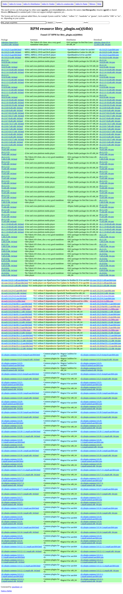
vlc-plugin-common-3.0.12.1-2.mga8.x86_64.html (20, 571)
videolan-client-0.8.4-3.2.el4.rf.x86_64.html (10, 43)
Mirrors (92, 4)
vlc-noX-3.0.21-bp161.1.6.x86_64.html (16, 322)
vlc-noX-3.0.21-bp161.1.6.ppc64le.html (16, 317)
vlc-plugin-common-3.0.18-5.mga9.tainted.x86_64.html (12, 427)
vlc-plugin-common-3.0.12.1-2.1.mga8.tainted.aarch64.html (13, 556)
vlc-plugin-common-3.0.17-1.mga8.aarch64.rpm (99, 489)
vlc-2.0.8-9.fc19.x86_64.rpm (110, 105)
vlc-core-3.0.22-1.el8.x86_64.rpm (103, 286)
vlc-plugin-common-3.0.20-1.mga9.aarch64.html (20, 393)
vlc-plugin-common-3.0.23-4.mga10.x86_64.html (20, 360)
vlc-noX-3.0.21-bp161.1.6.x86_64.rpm (105, 322)
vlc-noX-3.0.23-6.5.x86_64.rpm (102, 293)
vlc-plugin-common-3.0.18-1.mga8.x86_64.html (20, 455)
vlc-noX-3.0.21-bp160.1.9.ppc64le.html (16, 327)
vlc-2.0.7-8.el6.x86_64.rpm (109, 118)
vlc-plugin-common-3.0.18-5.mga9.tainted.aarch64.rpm (91, 422)
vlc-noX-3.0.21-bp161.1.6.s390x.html (16, 320)
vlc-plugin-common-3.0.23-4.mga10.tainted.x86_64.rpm (91, 369)
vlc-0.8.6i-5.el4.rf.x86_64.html (9, 269)
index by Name (81, 4)
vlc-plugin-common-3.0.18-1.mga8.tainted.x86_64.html (12, 465)
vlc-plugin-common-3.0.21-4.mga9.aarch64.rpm (99, 374)
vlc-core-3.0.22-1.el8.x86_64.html (14, 286)
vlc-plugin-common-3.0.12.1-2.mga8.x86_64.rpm (99, 571)
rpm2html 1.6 (17, 587)
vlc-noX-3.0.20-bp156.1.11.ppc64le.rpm (105, 338)
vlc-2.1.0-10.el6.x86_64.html (12, 100)
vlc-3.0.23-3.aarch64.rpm (109, 50)
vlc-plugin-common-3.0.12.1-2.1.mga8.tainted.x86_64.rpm (91, 561)
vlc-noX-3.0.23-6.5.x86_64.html (13, 293)
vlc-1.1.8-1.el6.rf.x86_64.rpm (107, 240)
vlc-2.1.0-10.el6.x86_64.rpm (110, 100)
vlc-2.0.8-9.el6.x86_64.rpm (109, 108)
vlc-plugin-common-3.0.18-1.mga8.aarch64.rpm (99, 451)
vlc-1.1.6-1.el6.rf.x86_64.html (9, 245)
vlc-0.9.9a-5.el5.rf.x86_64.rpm (107, 264)
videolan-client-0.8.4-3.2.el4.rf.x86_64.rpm (102, 43)
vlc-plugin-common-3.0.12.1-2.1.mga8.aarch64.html (21, 547)
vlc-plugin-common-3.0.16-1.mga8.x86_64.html (20, 513)
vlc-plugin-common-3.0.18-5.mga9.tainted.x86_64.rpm (91, 427)
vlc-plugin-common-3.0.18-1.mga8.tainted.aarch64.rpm (91, 460)
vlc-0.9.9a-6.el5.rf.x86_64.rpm (107, 260)
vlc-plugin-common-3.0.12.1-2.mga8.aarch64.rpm (99, 566)
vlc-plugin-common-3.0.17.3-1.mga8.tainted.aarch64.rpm (91, 479)
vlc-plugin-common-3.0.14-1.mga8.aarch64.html (20, 527)
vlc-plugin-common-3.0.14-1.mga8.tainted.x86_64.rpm (91, 542)
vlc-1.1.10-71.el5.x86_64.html (8, 216)
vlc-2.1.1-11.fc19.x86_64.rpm (107, 86)
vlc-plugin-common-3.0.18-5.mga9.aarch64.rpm (99, 412)
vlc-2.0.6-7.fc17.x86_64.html (12, 124)
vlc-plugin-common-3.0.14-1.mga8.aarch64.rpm (99, 527)
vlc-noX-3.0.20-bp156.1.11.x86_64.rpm (105, 341)
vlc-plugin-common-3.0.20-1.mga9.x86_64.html (20, 398)
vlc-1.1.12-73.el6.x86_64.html (8, 163)
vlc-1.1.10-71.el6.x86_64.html (8, 206)
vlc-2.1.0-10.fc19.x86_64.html (9, 96)
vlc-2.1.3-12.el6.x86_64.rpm (110, 80)
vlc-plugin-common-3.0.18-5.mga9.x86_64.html (20, 417)
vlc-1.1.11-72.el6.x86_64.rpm (106, 182)
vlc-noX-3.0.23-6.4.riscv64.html (13, 296)
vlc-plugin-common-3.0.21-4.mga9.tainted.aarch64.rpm (91, 383)
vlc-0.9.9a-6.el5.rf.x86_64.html (9, 260)
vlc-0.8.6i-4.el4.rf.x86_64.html (9, 274)
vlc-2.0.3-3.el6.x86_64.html (12, 142)
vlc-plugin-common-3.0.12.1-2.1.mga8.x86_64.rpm (100, 551)
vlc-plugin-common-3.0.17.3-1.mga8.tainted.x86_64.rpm (91, 484)
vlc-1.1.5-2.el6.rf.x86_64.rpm (107, 250)
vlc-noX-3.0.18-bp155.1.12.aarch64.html (17, 343)
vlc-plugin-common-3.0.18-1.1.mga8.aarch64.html (20, 431)
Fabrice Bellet (6, 591)
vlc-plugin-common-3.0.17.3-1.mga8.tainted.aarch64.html (12, 479)
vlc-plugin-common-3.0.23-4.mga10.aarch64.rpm (99, 355)
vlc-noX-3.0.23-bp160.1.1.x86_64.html (16, 312)
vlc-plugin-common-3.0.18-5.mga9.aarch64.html (20, 412)
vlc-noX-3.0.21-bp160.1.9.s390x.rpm (104, 330)
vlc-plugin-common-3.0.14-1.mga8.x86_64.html (20, 532)
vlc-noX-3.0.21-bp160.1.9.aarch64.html (16, 325)
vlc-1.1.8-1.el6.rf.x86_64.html (9, 240)
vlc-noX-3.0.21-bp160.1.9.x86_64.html (16, 333)
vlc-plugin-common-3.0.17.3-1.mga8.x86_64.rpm (99, 475)
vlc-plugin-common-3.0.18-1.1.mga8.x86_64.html (20, 436)
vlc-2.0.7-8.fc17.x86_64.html (12, 116)
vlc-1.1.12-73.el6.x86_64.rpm (106, 163)
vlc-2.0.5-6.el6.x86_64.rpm (109, 134)
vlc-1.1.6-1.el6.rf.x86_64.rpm (107, 245)
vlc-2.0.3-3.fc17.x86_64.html (12, 139)
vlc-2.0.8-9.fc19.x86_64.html (12, 105)
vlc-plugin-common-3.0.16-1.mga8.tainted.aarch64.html (12, 518)
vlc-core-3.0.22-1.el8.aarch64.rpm (103, 280)
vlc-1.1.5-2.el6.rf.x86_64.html (9, 250)
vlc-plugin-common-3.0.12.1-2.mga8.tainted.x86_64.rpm (91, 580)
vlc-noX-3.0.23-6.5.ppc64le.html (14, 291)
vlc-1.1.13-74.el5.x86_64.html (8, 148)
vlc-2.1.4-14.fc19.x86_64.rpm (107, 66)
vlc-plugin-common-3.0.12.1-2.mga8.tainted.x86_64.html (12, 580)
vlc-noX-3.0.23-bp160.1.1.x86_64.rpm (105, 312)
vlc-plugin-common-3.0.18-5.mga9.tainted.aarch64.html (12, 422)
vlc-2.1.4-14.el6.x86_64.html (12, 70)
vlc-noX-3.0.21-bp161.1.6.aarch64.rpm (105, 314)
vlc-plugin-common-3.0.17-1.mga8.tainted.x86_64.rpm (91, 503)
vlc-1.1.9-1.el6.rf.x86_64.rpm (107, 236)
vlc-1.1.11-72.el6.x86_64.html (8, 182)
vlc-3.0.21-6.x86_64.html (11, 57)
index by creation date (65, 4)
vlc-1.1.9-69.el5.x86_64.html (12, 229)
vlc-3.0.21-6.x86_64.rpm (108, 57)
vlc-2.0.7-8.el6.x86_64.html (12, 118)
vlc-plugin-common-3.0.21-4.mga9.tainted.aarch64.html (12, 383)
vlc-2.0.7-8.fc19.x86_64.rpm (110, 113)
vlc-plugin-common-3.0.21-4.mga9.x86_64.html (20, 379)
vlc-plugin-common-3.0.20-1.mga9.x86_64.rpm (98, 398)
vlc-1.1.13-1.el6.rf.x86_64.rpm (107, 158)
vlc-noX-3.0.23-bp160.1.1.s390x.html (16, 309)
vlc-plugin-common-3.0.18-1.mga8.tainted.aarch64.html (12, 460)
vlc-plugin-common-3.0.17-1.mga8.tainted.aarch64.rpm (91, 499)
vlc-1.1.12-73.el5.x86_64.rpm (106, 172)
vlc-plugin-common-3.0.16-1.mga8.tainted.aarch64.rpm (91, 518)
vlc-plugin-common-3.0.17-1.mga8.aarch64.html (20, 489)
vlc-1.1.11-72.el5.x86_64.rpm (106, 192)
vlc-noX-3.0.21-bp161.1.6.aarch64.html (16, 314)
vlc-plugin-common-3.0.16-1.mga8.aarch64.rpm (99, 508)
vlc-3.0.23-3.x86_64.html (11, 52)
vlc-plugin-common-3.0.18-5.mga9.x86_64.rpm (98, 417)
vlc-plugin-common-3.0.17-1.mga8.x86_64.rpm (98, 494)
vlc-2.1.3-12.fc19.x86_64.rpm (107, 76)
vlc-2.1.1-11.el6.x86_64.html (12, 90)
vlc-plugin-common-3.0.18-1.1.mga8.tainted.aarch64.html (13, 441)
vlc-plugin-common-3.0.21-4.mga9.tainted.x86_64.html (12, 388)
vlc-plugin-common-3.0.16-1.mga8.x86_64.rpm (98, 513)
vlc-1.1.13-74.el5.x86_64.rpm (106, 148)
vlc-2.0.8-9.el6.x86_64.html (12, 108)
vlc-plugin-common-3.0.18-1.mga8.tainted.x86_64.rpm (91, 465)
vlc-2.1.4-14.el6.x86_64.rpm (110, 70)
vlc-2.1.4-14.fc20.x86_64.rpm (107, 61)
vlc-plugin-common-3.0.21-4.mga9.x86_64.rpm (98, 379)
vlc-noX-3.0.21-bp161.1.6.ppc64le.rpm (105, 317)
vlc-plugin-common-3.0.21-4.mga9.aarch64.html (20, 374)
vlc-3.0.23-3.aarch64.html (11, 50)
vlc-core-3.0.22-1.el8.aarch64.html (14, 280)
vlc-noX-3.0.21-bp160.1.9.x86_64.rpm (105, 333)
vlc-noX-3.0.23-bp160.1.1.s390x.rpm (104, 309)
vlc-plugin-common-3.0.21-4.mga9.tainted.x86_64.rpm (91, 388)
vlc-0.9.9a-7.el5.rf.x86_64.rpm (107, 255)
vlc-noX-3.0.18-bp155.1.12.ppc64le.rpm (105, 346)
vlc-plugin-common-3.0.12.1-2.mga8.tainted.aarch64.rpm (91, 575)
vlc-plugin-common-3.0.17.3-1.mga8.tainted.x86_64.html (12, 484)
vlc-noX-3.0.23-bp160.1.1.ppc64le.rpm (105, 306)
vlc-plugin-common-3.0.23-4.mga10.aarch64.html (20, 355)
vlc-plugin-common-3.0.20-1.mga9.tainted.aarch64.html (12, 403)
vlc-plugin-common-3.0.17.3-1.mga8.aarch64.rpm (99, 470)
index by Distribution (31, 4)
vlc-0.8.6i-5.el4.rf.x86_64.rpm (107, 269)
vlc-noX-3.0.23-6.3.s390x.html (13, 301)
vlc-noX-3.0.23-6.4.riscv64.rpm (102, 296)
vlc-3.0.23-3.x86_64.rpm (108, 52)
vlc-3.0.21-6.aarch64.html (11, 55)
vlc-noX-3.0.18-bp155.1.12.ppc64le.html (17, 346)
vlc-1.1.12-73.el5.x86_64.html (8, 172)
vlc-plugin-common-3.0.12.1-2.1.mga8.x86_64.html (21, 551)
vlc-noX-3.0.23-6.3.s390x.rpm (101, 301)
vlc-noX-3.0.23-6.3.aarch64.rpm (102, 298)
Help (99, 4)
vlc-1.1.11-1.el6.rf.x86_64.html (9, 201)
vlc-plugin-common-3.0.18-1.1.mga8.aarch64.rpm (99, 431)
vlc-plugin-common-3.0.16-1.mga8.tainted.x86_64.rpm (91, 522)
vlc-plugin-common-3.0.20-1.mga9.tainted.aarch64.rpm (91, 403)
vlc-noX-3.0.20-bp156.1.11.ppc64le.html (17, 338)
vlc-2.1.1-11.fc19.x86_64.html (9, 86)
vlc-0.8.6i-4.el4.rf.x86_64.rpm (107, 274)
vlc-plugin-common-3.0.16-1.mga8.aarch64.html (20, 508)
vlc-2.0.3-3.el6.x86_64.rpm (109, 142)
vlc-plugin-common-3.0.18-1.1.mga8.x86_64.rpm (99, 436)
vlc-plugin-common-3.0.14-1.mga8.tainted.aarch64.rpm (91, 537)
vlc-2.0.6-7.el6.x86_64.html (12, 126)
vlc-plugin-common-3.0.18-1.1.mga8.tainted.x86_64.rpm (91, 446)
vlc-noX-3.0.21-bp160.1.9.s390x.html (16, 330)
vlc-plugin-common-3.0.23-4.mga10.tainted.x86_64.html (12, 369)
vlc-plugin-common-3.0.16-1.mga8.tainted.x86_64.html (12, 522)
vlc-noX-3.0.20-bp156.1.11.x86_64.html (17, 341)
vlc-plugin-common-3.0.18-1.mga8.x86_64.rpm (98, 455)
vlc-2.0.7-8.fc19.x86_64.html (12, 113)
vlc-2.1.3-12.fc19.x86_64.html (9, 76)
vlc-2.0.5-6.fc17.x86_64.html (12, 132)
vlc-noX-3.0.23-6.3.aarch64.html (14, 298)
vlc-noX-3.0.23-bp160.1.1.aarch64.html (16, 304)
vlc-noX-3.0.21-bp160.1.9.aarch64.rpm (105, 325)
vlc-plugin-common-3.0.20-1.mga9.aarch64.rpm (99, 393)
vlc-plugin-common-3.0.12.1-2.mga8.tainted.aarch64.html (12, 575)
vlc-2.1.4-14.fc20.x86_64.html (9, 61)
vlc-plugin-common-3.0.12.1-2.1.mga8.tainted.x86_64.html (12, 561)
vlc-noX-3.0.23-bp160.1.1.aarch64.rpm (105, 304)
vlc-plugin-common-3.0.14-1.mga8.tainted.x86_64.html (12, 542)
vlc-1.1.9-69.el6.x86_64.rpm (110, 224)
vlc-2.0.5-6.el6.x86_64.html (12, 134)
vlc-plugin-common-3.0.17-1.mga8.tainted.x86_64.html (12, 503)
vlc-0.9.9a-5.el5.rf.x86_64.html (9, 264)
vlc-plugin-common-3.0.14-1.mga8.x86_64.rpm (98, 532)
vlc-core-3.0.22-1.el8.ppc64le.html (14, 283)
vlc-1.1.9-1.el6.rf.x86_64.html (9, 236)
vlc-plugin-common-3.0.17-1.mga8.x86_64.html (20, 494)
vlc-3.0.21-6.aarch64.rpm (109, 55)
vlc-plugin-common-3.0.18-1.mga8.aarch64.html (20, 451)
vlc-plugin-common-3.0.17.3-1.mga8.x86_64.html (20, 475)
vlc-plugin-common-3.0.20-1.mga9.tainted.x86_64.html (12, 407)
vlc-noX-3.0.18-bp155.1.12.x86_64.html (17, 349)
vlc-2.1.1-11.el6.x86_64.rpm (110, 90)
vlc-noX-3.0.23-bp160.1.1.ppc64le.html (16, 306)
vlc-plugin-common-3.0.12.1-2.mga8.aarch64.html (20, 566)
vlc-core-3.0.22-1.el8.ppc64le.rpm (103, 283)
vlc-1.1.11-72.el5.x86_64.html (8, 192)
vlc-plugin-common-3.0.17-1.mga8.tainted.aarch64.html (12, 499)
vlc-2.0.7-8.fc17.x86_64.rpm (110, 116)
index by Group (15, 4)
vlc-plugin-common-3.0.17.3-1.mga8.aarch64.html (20, 470)
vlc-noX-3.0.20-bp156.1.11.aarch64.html (17, 335)
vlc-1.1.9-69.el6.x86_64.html (12, 224)
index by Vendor (48, 4)
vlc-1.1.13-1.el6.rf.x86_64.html (9, 158)
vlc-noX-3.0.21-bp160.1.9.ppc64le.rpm (105, 327)
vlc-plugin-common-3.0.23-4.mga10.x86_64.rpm (99, 360)
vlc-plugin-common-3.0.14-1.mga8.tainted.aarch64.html (12, 537)
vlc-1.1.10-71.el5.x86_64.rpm (106, 216)
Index (5, 4)
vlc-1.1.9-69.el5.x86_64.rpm (110, 229)
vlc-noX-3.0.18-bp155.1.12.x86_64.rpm (105, 349)
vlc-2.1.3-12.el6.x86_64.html (12, 80)
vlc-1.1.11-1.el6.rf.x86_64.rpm (107, 201)
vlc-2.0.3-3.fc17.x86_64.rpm (110, 139)
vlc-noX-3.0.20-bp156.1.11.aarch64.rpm (105, 335)
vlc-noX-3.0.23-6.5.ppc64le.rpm (102, 291)
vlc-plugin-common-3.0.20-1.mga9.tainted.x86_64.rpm (91, 407)
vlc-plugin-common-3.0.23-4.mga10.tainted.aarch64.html (12, 364)
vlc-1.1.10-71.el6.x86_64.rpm (106, 206)
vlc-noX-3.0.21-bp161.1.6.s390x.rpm (104, 320)
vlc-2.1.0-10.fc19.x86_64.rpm (107, 96)
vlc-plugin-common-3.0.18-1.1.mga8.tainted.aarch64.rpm (92, 441)
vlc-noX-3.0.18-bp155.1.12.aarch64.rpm (105, 343)
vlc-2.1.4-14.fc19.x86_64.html (9, 66)
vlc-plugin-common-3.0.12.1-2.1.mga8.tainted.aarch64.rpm (92, 556)
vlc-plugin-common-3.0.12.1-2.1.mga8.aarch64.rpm (100, 547)
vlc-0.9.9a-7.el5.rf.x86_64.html (9, 255)
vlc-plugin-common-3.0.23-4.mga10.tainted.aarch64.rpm (91, 364)
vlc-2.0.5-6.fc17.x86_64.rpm (110, 132)
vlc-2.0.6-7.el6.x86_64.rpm (109, 126)
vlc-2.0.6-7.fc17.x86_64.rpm (110, 124)
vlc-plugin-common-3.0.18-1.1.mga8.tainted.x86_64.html (12, 446)
